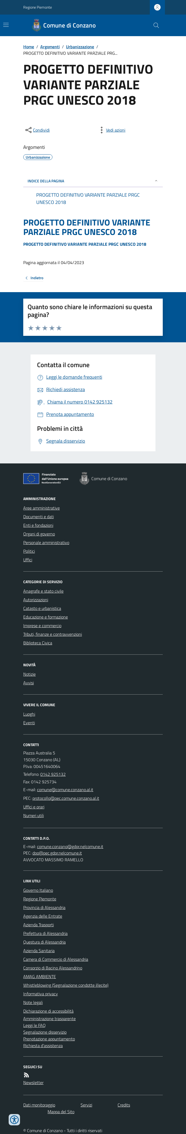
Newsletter (33, 1082)
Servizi (86, 1105)
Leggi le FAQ (34, 1025)
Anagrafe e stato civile (43, 591)
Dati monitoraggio (39, 1105)
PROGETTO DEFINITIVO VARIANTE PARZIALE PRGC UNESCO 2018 (86, 227)
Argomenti (50, 46)
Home (28, 46)
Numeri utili (33, 815)
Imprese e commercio (42, 625)
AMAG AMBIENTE (39, 976)
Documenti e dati (38, 516)
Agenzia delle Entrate (42, 916)
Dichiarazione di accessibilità (48, 1011)
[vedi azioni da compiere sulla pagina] (111, 130)
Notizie (29, 674)
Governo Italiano (38, 890)
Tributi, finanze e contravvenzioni (52, 634)
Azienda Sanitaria (39, 950)
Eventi (29, 722)
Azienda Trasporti (38, 924)
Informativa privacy (40, 993)
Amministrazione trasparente (49, 1018)
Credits (124, 1105)
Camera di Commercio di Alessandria (55, 959)
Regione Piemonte (37, 7)
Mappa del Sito (61, 1111)
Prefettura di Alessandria (45, 933)
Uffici (27, 559)
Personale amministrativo (46, 542)
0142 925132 (53, 774)
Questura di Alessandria (44, 942)
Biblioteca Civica (37, 643)
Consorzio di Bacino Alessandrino (52, 968)
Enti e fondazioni (38, 525)
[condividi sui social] (37, 130)
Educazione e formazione (45, 617)
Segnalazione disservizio (45, 1032)
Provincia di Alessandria (44, 907)
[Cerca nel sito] (154, 25)
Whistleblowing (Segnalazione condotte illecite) (65, 985)
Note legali (33, 1002)
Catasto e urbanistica (42, 608)
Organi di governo (39, 534)
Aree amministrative (41, 508)
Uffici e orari (33, 807)
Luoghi (29, 714)
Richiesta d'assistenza (43, 1045)
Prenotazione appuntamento (49, 1039)
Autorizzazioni (35, 599)
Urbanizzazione (80, 46)
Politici (29, 551)
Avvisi (28, 682)
